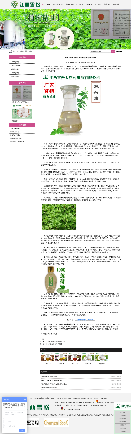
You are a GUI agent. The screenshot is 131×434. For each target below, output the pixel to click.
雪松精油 (83, 398)
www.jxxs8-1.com (75, 62)
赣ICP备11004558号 (110, 402)
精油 (48, 4)
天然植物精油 (37, 398)
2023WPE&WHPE (15, 128)
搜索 (113, 51)
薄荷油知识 (70, 4)
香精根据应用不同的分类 (17, 138)
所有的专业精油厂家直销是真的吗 (51, 380)
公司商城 (89, 4)
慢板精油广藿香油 (15, 135)
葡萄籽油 (101, 415)
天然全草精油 (67, 398)
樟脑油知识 (15, 69)
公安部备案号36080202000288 (72, 409)
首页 (43, 4)
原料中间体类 (76, 398)
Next (127, 28)
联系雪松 (116, 4)
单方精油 (90, 398)
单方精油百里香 (14, 132)
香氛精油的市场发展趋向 (17, 141)
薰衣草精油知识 (16, 65)
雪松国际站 (104, 398)
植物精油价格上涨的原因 (54, 344)
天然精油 (96, 415)
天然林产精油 (59, 398)
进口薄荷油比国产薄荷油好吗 (55, 342)
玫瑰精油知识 (15, 73)
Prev (1, 28)
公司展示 (79, 4)
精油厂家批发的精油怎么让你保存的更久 (54, 384)
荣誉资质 (107, 4)
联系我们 (96, 398)
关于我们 (29, 398)
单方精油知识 (15, 62)
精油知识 (20, 51)
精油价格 (44, 398)
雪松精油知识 (58, 4)
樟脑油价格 (107, 415)
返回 (119, 51)
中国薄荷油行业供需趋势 (49, 388)
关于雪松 (98, 4)
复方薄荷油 (51, 398)
